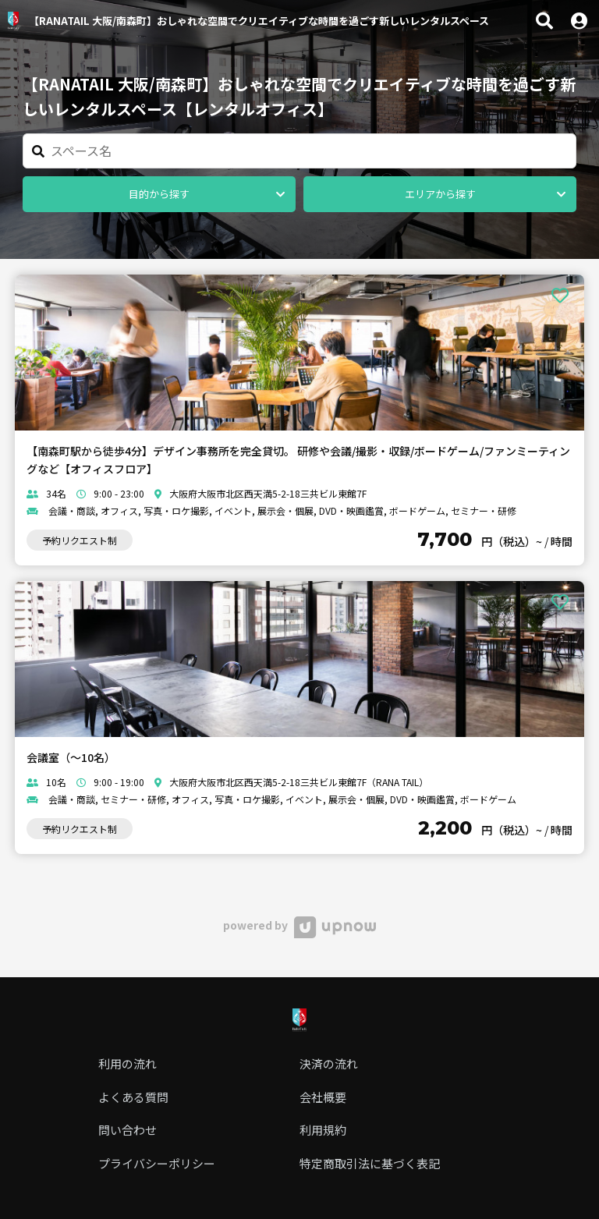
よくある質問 (133, 1097)
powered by (299, 925)
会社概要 (323, 1097)
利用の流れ (127, 1063)
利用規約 (323, 1130)
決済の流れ (329, 1063)
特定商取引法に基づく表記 (370, 1163)
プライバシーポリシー (156, 1163)
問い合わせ (127, 1130)
